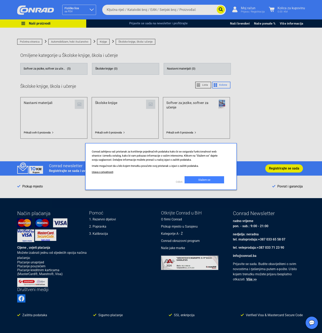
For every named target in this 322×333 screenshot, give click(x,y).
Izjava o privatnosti (102, 172)
